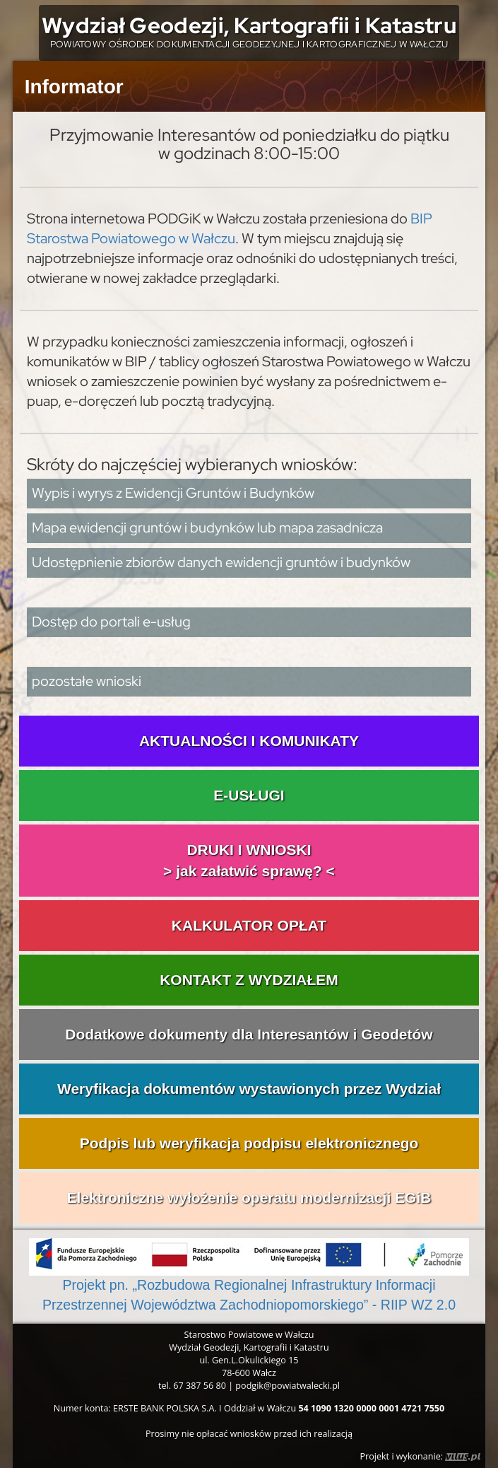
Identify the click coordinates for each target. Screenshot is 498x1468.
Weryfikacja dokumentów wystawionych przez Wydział (249, 1088)
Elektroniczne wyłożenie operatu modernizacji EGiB (249, 1197)
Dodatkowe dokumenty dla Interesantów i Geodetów (248, 1034)
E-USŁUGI (248, 795)
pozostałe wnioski (86, 681)
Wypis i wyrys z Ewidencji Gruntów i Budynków (173, 493)
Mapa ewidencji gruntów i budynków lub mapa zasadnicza (207, 527)
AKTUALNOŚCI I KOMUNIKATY (249, 741)
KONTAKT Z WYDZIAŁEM (249, 980)
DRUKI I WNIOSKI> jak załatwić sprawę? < (249, 860)
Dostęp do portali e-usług (111, 621)
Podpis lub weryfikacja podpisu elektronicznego (249, 1143)
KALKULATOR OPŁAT (249, 925)
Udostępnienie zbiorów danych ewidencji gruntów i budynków (221, 562)
